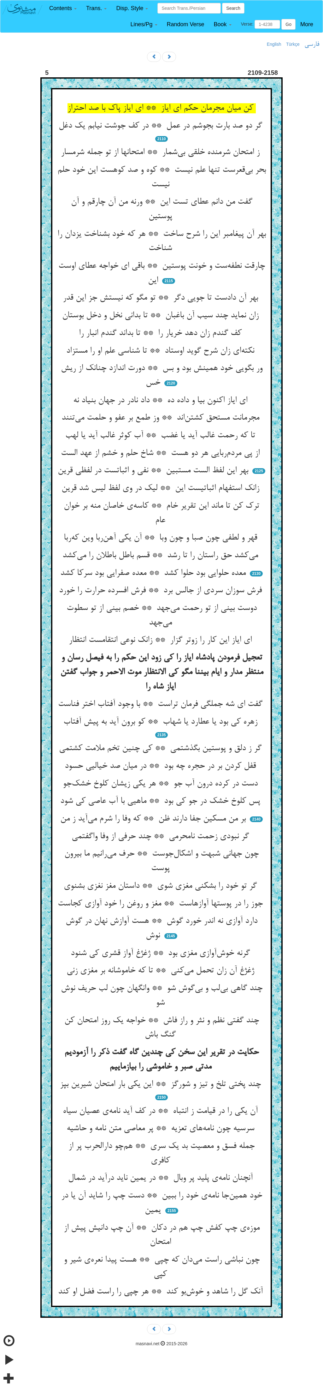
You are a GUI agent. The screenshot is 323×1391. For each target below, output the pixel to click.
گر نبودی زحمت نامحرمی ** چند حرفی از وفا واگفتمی (161, 837)
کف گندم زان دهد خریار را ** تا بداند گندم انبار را (161, 333)
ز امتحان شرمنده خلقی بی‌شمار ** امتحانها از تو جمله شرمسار (161, 152)
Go (288, 24)
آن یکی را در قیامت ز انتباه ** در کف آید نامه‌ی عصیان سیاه (161, 1111)
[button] (62, 8)
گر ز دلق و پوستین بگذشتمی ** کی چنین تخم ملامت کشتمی (161, 748)
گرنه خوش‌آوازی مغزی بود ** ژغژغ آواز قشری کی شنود (161, 953)
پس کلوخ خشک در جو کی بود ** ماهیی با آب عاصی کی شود (161, 801)
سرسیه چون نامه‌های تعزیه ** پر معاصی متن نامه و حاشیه (162, 1129)
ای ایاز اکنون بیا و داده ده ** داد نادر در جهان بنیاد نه (161, 401)
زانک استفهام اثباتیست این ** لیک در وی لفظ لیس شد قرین (162, 488)
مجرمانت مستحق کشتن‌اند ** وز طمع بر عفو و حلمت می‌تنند (162, 418)
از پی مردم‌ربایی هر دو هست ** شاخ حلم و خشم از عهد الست (161, 453)
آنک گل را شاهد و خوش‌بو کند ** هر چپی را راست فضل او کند (161, 1292)
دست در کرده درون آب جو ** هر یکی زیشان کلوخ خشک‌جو (161, 784)
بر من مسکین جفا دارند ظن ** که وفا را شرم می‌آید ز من (154, 819)
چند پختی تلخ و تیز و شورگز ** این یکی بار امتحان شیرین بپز (161, 1084)
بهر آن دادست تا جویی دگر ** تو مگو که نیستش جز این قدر (162, 298)
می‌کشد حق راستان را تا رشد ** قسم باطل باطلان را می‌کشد (161, 556)
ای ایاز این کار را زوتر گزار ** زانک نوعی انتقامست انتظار (161, 640)
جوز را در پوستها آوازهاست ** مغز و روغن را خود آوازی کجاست (161, 904)
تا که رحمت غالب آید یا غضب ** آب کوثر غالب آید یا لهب (161, 436)
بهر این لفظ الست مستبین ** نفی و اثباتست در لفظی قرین (154, 471)
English (274, 44)
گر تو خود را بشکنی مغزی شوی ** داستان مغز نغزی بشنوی (161, 886)
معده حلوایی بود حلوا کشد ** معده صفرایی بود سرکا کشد (154, 573)
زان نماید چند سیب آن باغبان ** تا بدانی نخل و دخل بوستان (161, 316)
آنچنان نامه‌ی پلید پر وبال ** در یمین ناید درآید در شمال (161, 1178)
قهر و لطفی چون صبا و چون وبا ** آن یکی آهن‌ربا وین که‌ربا (162, 538)
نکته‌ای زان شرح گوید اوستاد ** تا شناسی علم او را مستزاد (161, 351)
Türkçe (293, 44)
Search (233, 8)
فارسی (311, 44)
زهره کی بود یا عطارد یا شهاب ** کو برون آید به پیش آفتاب (161, 722)
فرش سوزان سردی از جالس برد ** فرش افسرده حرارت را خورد (161, 591)
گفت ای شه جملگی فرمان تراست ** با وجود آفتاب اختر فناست (161, 704)
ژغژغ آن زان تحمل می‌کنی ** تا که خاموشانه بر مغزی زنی (162, 971)
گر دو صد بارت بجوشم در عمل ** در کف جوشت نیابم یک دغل (162, 126)
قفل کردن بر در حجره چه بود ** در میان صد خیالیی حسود (161, 766)
